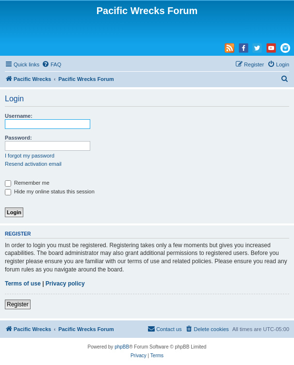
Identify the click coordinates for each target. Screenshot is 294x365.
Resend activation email (33, 164)
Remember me (27, 183)
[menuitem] (51, 64)
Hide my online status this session (50, 191)
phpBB (121, 346)
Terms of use (23, 283)
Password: (18, 138)
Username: (19, 116)
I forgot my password (29, 156)
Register (18, 304)
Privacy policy (65, 283)
